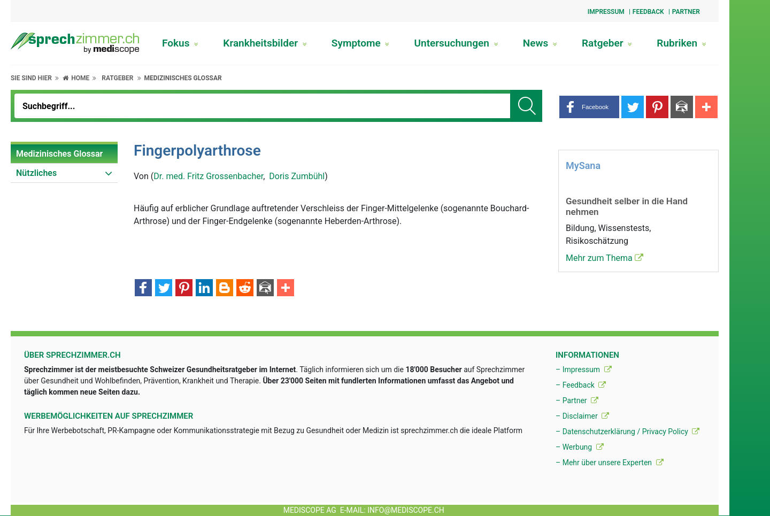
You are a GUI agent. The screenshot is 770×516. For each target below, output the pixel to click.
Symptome (361, 43)
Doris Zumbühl (297, 176)
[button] (589, 107)
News (540, 43)
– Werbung (580, 447)
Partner (686, 12)
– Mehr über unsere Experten (610, 462)
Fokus (180, 43)
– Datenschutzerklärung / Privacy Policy (627, 431)
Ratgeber (607, 43)
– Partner (577, 400)
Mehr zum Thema (604, 258)
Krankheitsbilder (264, 43)
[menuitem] (64, 154)
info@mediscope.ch (405, 510)
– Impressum (584, 369)
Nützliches (36, 173)
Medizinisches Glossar (182, 78)
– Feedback (581, 385)
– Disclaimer (582, 416)
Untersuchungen (456, 43)
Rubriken (681, 43)
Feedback (648, 12)
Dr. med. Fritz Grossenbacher (208, 176)
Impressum (606, 12)
